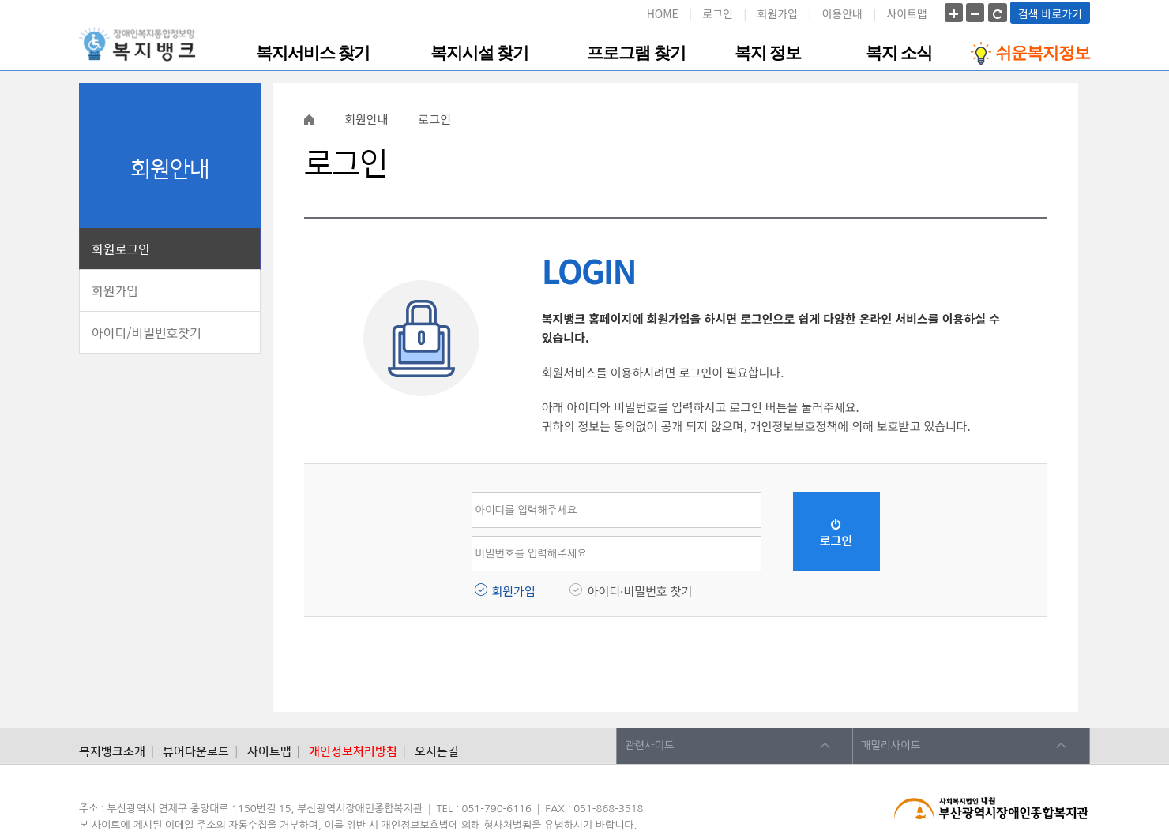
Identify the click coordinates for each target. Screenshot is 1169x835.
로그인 (717, 13)
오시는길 (437, 751)
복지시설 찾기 (479, 52)
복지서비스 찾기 (313, 52)
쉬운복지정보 (1030, 53)
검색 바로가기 (1050, 13)
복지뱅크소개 (112, 751)
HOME (662, 13)
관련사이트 (650, 745)
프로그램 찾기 (636, 52)
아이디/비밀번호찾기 (146, 332)
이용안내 (842, 13)
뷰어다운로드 (196, 751)
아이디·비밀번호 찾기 (640, 590)
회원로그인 (121, 248)
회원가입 (777, 13)
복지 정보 (768, 52)
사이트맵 (906, 13)
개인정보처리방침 (353, 751)
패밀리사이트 (890, 745)
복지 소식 (899, 52)
